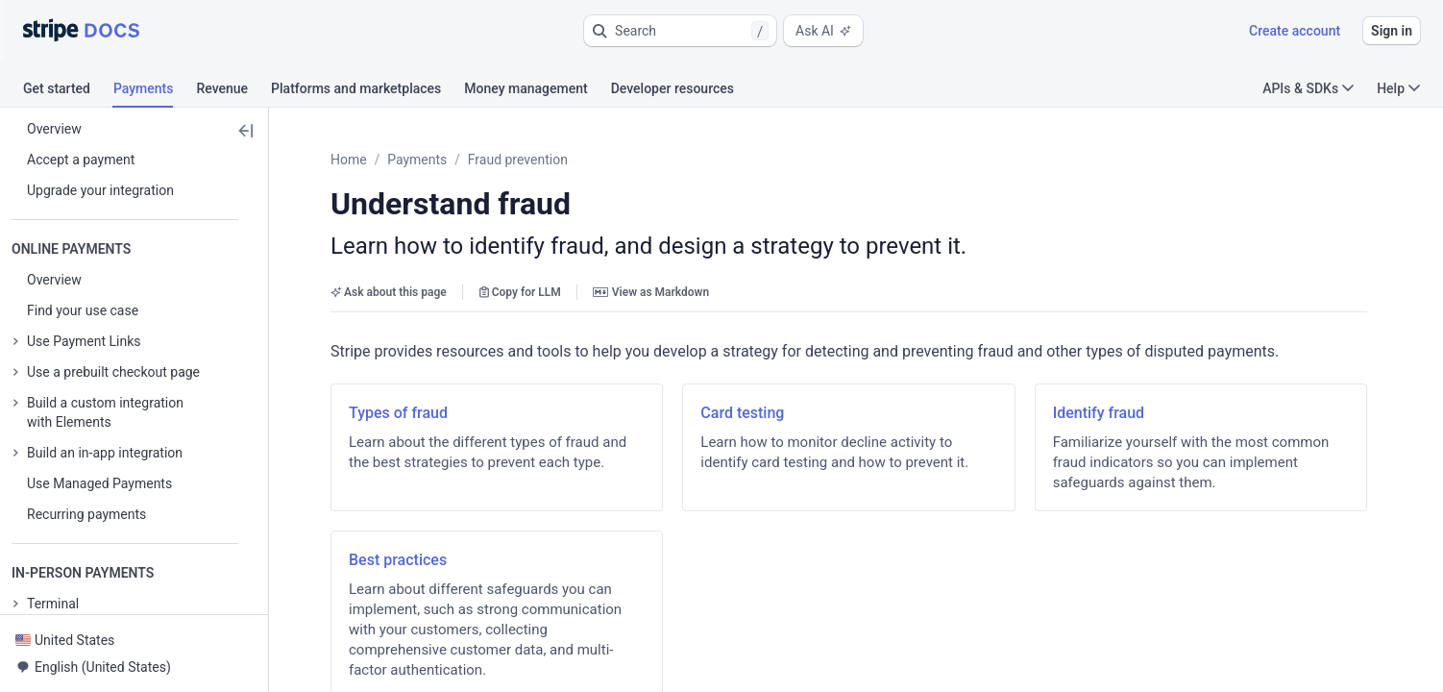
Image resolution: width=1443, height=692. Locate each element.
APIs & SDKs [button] (1308, 88)
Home (348, 159)
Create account (1294, 30)
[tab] (68, 91)
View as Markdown (651, 292)
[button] (680, 30)
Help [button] (1398, 88)
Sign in (1391, 30)
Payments (417, 159)
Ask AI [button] (823, 30)
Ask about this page (388, 292)
